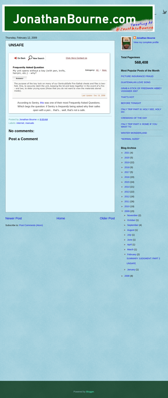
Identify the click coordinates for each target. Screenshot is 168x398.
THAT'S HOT (127, 97)
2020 (127, 157)
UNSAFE (131, 263)
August (131, 230)
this (42, 102)
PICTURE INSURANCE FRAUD (137, 76)
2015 (127, 182)
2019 (127, 162)
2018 (127, 167)
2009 (127, 211)
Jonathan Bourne (146, 38)
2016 (127, 177)
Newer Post (13, 218)
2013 (127, 192)
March (130, 249)
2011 (127, 201)
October (131, 220)
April (129, 244)
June (130, 240)
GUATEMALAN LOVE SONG (135, 82)
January (131, 269)
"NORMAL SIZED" (130, 139)
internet (20, 123)
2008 (127, 276)
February (132, 254)
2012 (127, 196)
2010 (127, 206)
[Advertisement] (133, 329)
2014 (127, 187)
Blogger (90, 391)
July (129, 235)
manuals (29, 123)
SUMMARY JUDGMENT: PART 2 (143, 258)
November (132, 215)
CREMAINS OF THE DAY (134, 118)
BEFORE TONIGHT (131, 103)
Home (61, 218)
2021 (127, 152)
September (133, 225)
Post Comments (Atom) (31, 225)
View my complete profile (146, 42)
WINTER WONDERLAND (134, 133)
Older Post (107, 218)
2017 (127, 172)
